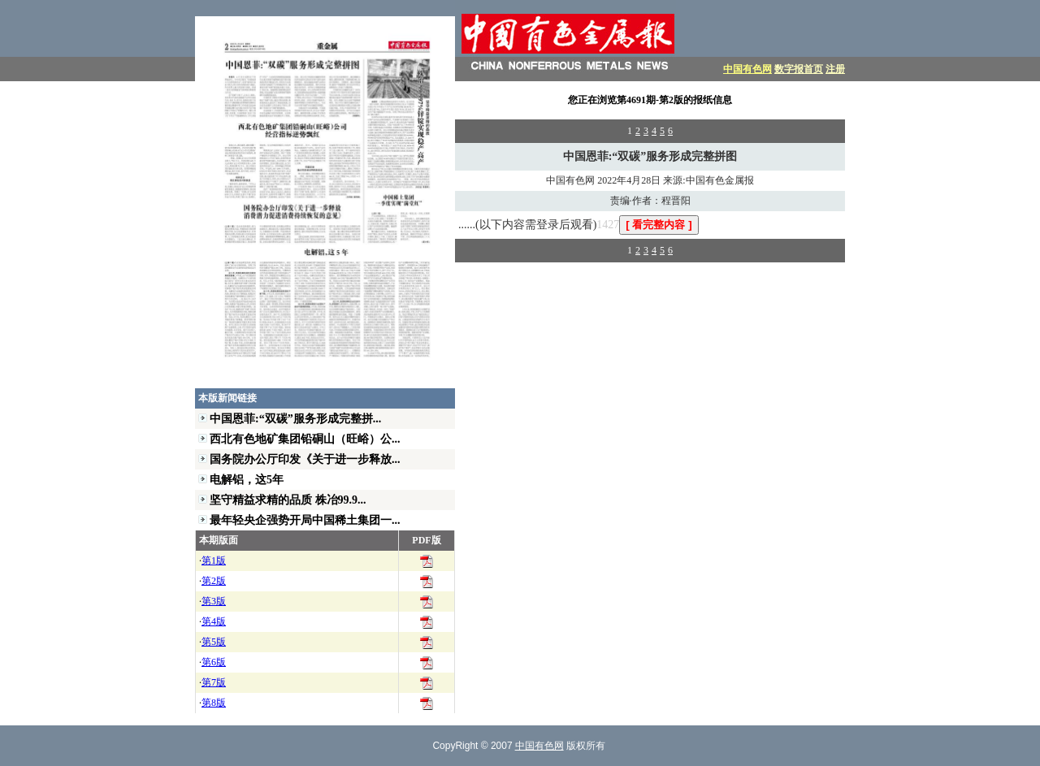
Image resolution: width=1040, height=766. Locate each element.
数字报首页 (798, 69)
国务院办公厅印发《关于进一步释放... (305, 459)
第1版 (214, 560)
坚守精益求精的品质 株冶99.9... (288, 499)
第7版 (214, 682)
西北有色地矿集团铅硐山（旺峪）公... (305, 438)
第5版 (214, 641)
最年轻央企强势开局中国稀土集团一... (305, 520)
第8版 (214, 702)
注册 (835, 69)
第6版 (214, 662)
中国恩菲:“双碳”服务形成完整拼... (295, 418)
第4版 (214, 621)
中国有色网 (747, 69)
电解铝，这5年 (247, 479)
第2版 (214, 580)
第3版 (214, 601)
